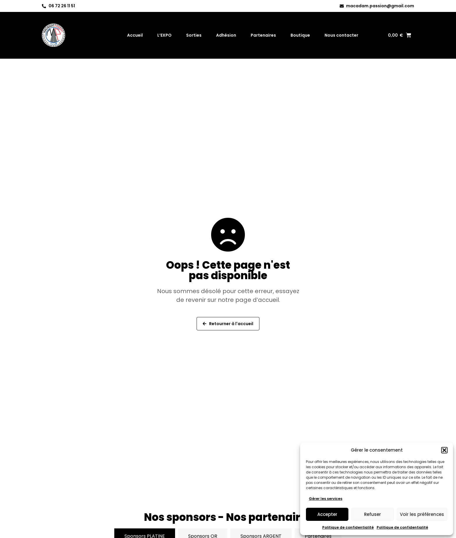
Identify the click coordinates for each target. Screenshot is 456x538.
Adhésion (226, 34)
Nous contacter (341, 34)
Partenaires (263, 34)
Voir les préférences (422, 514)
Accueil (135, 34)
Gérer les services (325, 498)
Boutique (300, 34)
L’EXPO (164, 34)
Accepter (327, 514)
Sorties (194, 34)
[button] (444, 450)
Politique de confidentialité (348, 527)
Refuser (372, 514)
